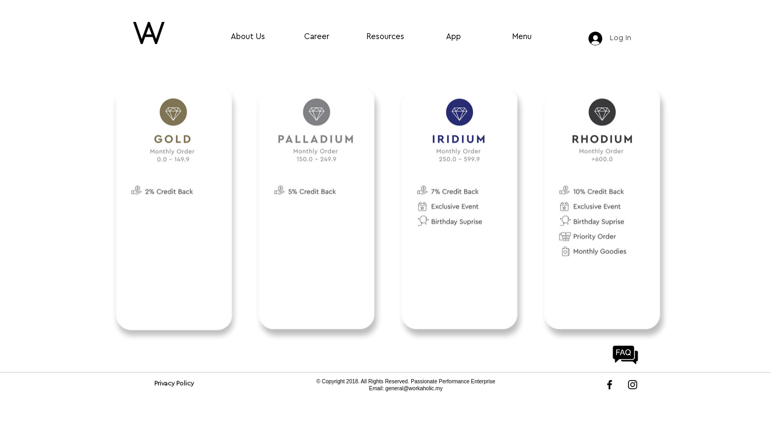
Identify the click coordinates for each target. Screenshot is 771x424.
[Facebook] (609, 384)
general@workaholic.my (414, 388)
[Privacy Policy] (173, 383)
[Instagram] (632, 384)
